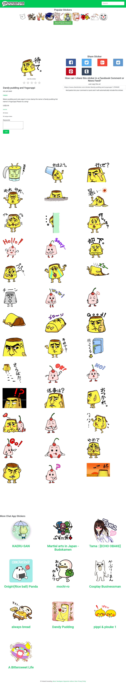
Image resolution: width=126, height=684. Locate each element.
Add (6, 132)
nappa (5, 95)
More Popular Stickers (63, 23)
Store (75, 681)
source (5, 109)
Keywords (66, 681)
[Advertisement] (60, 41)
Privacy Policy (82, 681)
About (54, 681)
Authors (71, 681)
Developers (60, 681)
